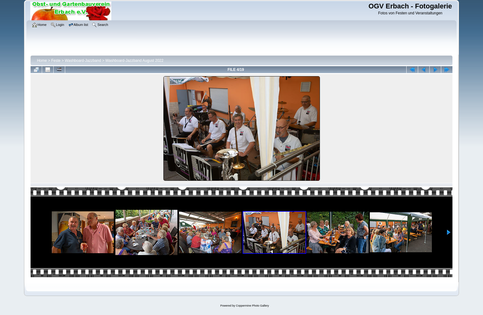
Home (42, 60)
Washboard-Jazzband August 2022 (134, 60)
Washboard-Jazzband (83, 60)
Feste (55, 60)
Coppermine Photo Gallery (252, 305)
